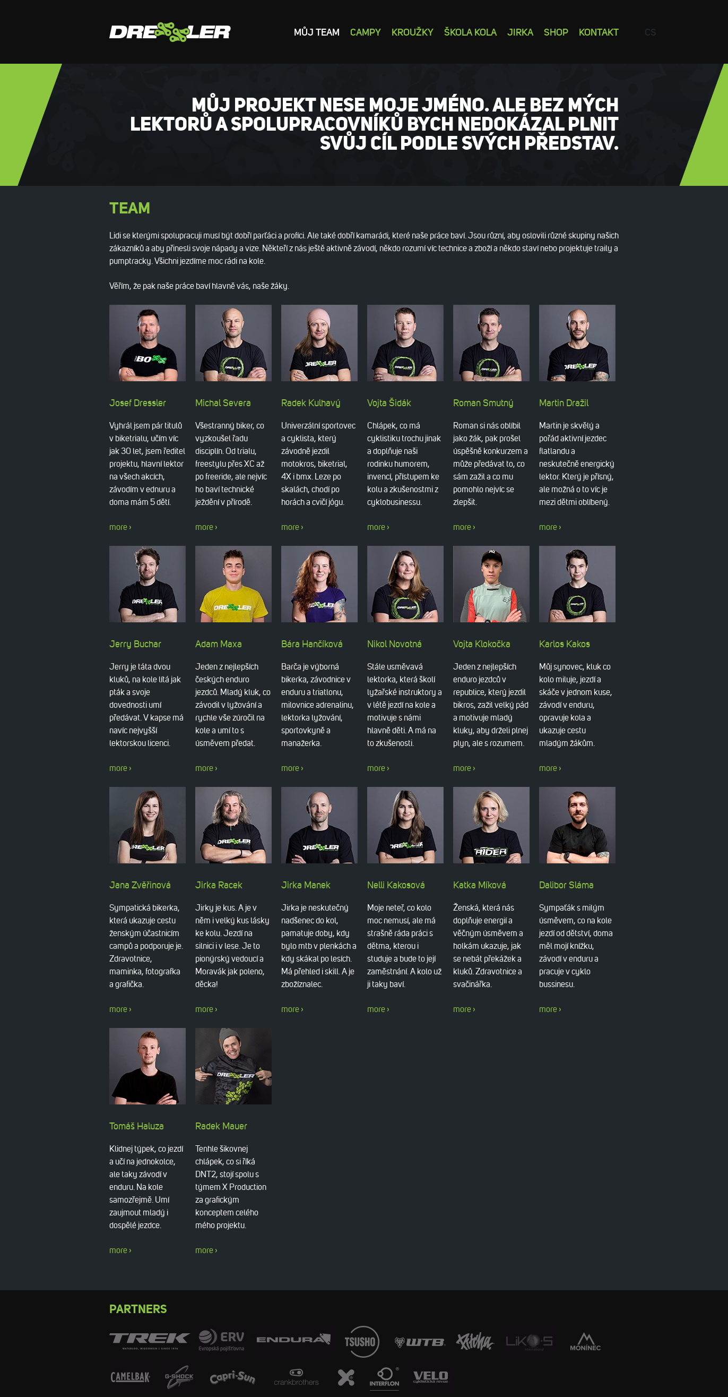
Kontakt (599, 31)
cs (650, 31)
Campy (365, 31)
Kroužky (413, 31)
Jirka (520, 31)
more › (120, 527)
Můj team (317, 31)
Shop (556, 31)
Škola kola (470, 31)
